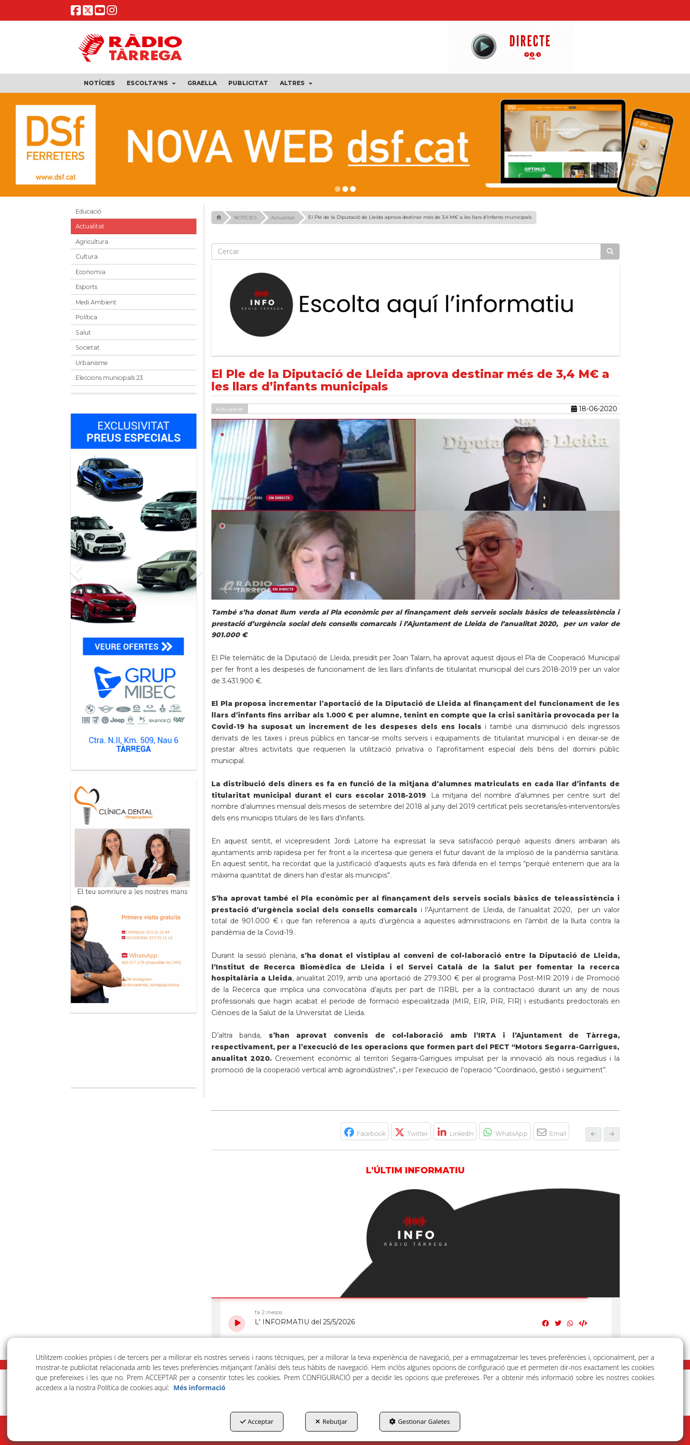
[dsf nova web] (345, 145)
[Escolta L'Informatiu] (415, 305)
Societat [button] (88, 347)
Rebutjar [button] (331, 1421)
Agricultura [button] (92, 241)
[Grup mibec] (134, 587)
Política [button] (86, 317)
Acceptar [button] (256, 1421)
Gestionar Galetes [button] (419, 1421)
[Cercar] (610, 251)
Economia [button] (90, 272)
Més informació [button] (199, 1387)
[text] (406, 251)
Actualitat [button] (90, 226)
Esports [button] (86, 286)
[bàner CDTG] (134, 891)
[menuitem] (99, 83)
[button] (76, 12)
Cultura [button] (87, 256)
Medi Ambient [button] (96, 302)
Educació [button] (89, 211)
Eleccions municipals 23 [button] (109, 377)
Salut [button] (83, 332)
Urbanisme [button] (92, 362)
